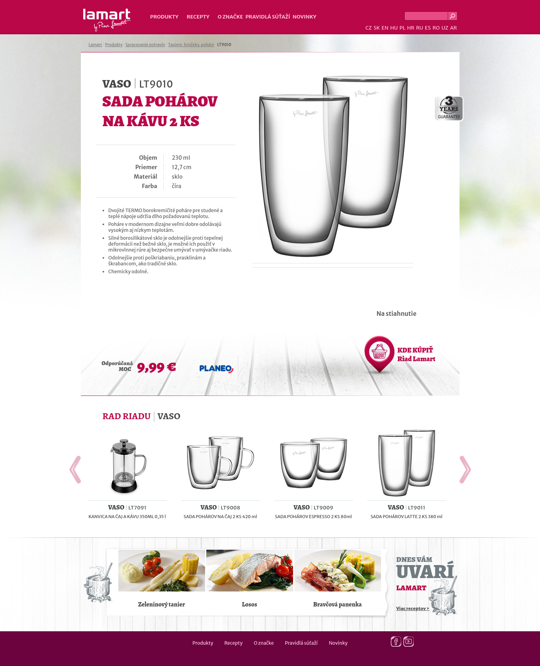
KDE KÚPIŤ (416, 354)
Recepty (198, 16)
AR (453, 27)
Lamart (107, 20)
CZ (368, 27)
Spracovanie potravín (145, 44)
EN (385, 27)
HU (394, 27)
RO (435, 27)
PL (402, 27)
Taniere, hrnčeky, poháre (191, 44)
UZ (444, 27)
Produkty (164, 16)
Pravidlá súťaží (267, 16)
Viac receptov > (413, 608)
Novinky (304, 16)
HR (410, 27)
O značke (230, 16)
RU (419, 27)
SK (377, 27)
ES (428, 27)
